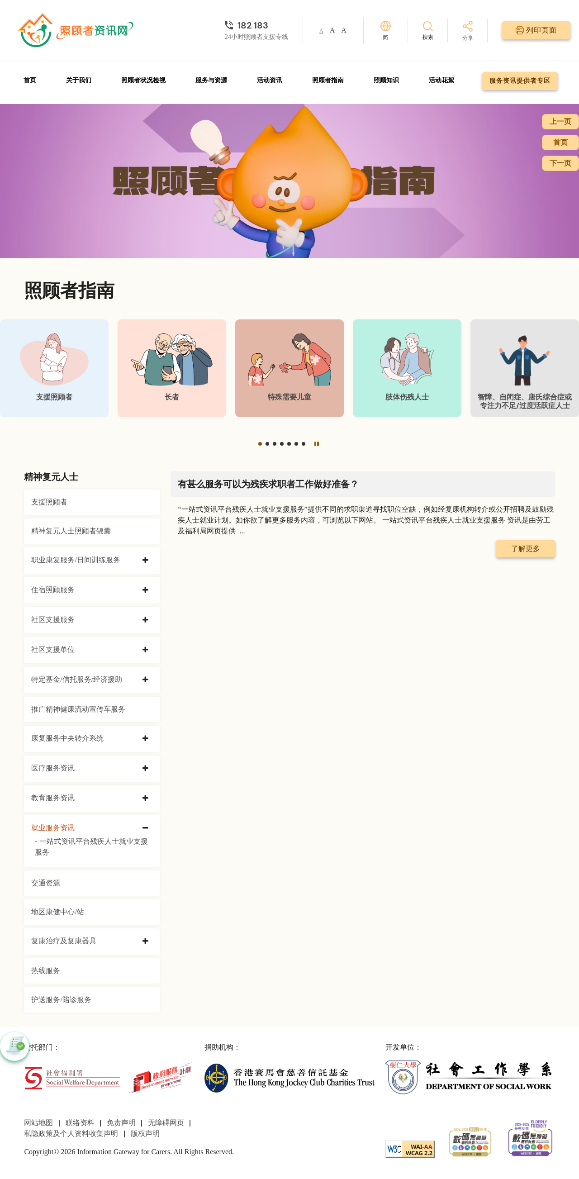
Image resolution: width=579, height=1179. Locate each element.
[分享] (467, 31)
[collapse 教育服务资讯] (145, 798)
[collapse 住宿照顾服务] (145, 590)
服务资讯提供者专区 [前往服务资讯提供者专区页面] (520, 80)
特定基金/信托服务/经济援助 (76, 679)
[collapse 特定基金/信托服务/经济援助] (145, 680)
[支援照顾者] (54, 368)
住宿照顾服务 (53, 590)
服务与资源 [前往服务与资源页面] (211, 80)
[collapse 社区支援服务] (145, 620)
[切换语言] (386, 31)
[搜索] (428, 30)
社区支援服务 (53, 619)
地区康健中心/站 (57, 912)
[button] (260, 444)
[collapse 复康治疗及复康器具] (145, 941)
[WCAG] (410, 1148)
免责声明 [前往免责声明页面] (121, 1123)
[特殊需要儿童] (289, 368)
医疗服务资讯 (53, 768)
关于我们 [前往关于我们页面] (78, 80)
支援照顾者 (49, 502)
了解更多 (525, 548)
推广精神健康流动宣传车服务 (78, 709)
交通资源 (45, 883)
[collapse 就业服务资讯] (145, 828)
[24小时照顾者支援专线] (256, 25)
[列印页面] (536, 30)
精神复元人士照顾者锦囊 (71, 531)
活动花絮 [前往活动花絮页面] (441, 80)
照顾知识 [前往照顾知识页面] (386, 80)
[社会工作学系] (470, 1077)
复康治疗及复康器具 (63, 941)
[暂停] (317, 444)
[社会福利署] (72, 1077)
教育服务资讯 (53, 798)
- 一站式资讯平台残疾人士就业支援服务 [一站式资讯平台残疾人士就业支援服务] (91, 846)
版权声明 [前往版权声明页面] (145, 1133)
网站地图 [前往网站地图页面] (38, 1123)
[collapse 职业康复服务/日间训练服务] (145, 560)
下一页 (560, 163)
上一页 (560, 121)
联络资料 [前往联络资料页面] (80, 1123)
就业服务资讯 (53, 828)
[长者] (172, 368)
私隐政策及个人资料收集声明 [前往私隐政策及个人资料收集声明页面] (71, 1133)
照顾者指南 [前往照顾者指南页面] (328, 80)
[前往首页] (76, 30)
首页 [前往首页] (30, 80)
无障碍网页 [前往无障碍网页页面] (166, 1123)
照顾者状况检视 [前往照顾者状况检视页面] (143, 80)
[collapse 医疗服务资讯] (145, 769)
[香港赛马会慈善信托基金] (289, 1077)
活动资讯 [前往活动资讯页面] (269, 80)
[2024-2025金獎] (470, 1141)
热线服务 (45, 971)
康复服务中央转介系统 (67, 738)
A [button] (321, 31)
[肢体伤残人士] (407, 368)
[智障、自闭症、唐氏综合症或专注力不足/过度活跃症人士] (524, 368)
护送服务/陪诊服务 (61, 999)
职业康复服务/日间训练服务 (75, 560)
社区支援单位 (53, 649)
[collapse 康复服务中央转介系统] (145, 739)
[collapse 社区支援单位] (145, 650)
